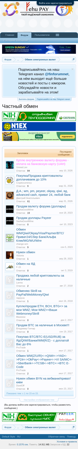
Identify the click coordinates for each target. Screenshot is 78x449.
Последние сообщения (16, 40)
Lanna (19, 282)
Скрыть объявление (72, 69)
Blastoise (21, 317)
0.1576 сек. (22, 444)
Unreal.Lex (21, 167)
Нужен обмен (25, 252)
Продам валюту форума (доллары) (41, 206)
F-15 (18, 267)
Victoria (20, 255)
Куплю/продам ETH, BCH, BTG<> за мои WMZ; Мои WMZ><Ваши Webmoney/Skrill (41, 310)
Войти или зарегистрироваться (55, 3)
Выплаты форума (26, 99)
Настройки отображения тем (39, 400)
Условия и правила (67, 441)
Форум (24, 35)
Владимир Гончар (25, 328)
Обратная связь (56, 436)
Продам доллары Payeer (33, 218)
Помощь (71, 436)
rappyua (20, 298)
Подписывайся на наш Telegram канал (53, 99)
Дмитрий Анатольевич (28, 198)
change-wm (22, 244)
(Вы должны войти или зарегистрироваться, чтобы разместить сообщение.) (37, 406)
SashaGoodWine (24, 209)
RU (18, 436)
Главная (9, 35)
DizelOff (20, 385)
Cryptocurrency (24, 183)
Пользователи (42, 35)
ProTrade (21, 347)
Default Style (8, 436)
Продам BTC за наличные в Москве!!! (42, 325)
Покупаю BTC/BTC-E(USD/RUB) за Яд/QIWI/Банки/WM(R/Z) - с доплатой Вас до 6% (42, 340)
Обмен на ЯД (25, 263)
